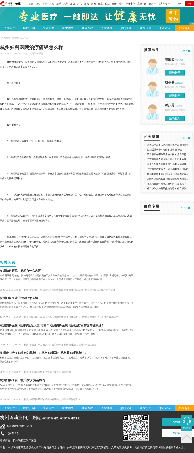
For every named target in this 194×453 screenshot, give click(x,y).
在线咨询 (184, 28)
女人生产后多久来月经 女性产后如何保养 (168, 144)
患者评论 (165, 28)
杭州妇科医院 (36, 53)
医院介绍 (29, 28)
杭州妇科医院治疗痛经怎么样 (19, 298)
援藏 (86, 3)
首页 (31, 3)
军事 (45, 3)
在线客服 (187, 428)
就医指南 (145, 28)
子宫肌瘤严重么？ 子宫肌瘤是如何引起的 (168, 169)
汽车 (65, 3)
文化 (79, 3)
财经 (51, 3)
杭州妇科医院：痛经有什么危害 (20, 270)
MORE (184, 51)
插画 (93, 3)
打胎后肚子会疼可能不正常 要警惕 (164, 149)
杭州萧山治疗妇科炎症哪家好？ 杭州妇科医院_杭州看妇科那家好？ (43, 352)
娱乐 (58, 3)
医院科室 (48, 28)
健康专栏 (87, 28)
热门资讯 (126, 28)
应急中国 (141, 3)
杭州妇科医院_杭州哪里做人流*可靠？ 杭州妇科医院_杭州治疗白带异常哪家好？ (52, 325)
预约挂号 (175, 72)
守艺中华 (130, 3)
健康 (18, 3)
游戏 (72, 3)
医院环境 (107, 28)
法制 (121, 3)
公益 (107, 3)
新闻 (38, 3)
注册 (179, 3)
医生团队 (68, 28)
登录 (190, 3)
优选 (114, 3)
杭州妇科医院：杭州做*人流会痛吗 (22, 380)
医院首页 (10, 28)
